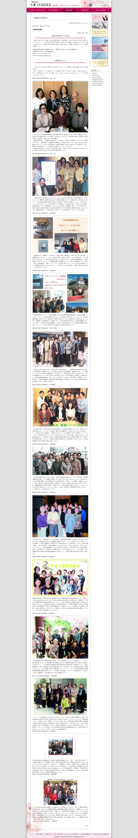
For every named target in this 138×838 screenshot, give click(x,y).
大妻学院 (94, 73)
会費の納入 (48, 834)
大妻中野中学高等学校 (97, 83)
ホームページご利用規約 (71, 834)
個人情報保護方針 (85, 834)
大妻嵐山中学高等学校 (97, 81)
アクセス (108, 1)
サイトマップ (93, 1)
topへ (86, 825)
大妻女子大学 (95, 75)
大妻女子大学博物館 (97, 85)
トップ (31, 834)
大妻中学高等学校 (96, 77)
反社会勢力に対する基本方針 (101, 834)
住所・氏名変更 (58, 834)
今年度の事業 (39, 834)
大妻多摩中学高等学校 (97, 79)
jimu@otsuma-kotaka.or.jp (44, 55)
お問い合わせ (101, 1)
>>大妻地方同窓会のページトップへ (78, 23)
